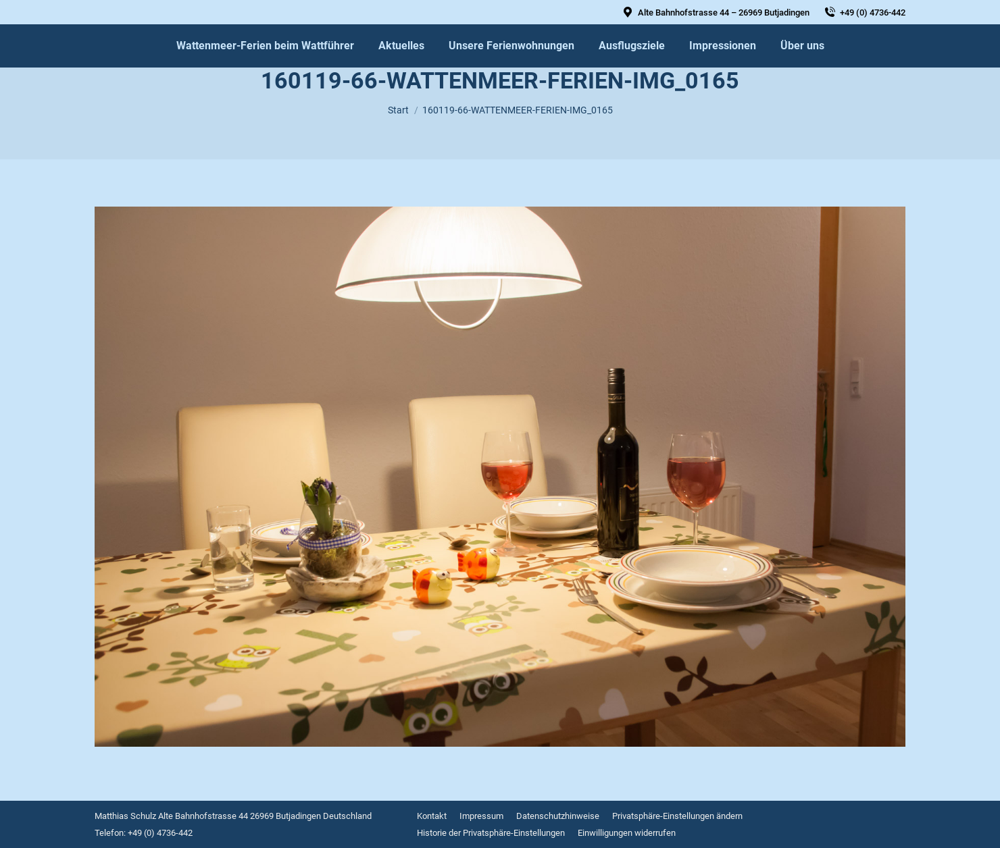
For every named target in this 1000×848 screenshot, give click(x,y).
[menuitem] (265, 45)
